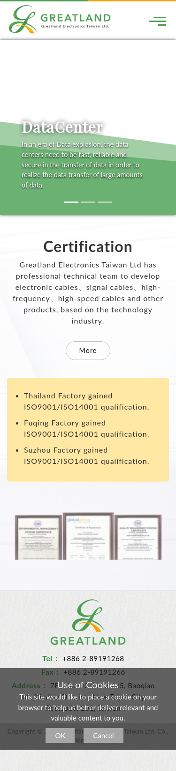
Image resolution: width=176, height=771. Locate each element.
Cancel (103, 735)
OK (60, 735)
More (88, 350)
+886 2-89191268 (93, 658)
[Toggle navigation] (157, 21)
